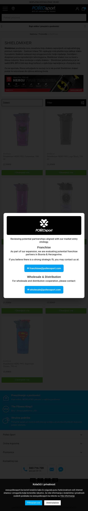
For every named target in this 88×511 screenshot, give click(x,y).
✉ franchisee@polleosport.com (44, 268)
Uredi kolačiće (52, 503)
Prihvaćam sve (33, 503)
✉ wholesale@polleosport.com (44, 289)
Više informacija (67, 496)
